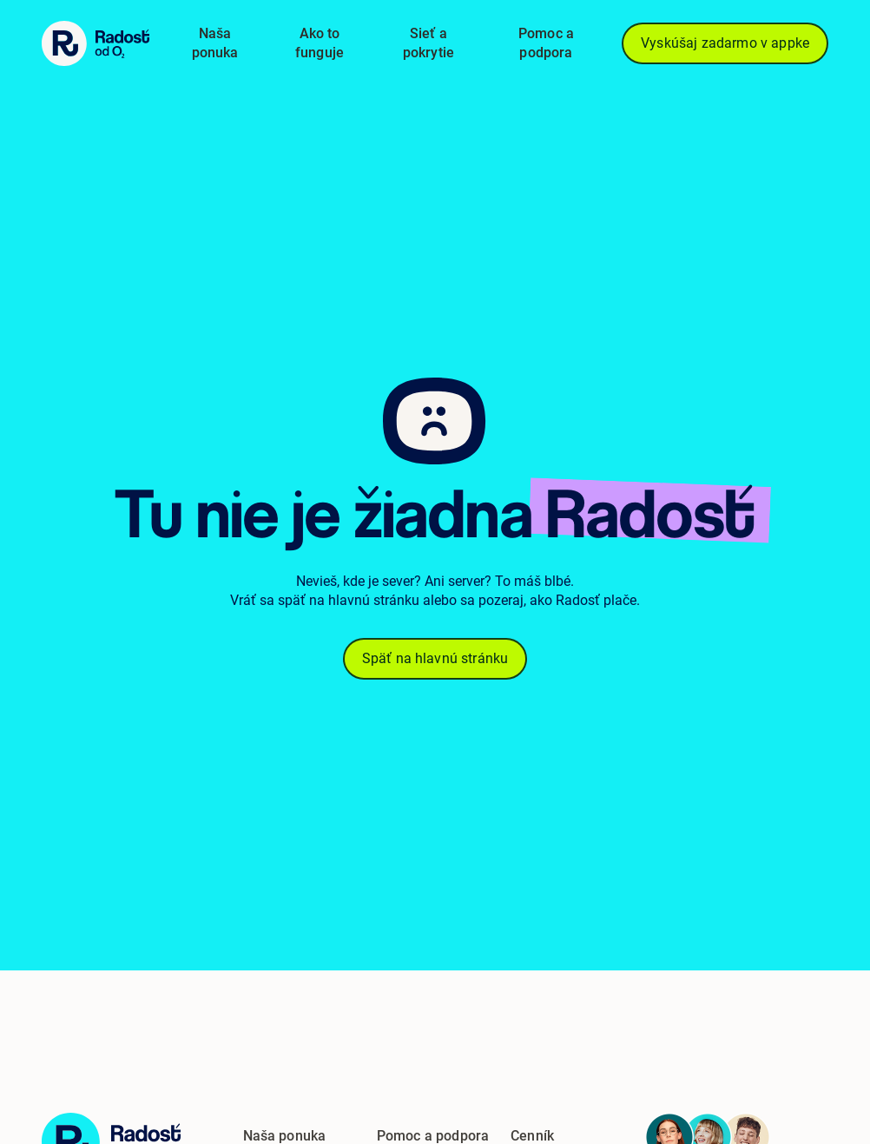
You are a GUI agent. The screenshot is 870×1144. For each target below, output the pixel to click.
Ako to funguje (319, 43)
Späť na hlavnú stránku (435, 659)
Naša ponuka (215, 43)
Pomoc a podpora (546, 43)
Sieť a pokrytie (428, 43)
